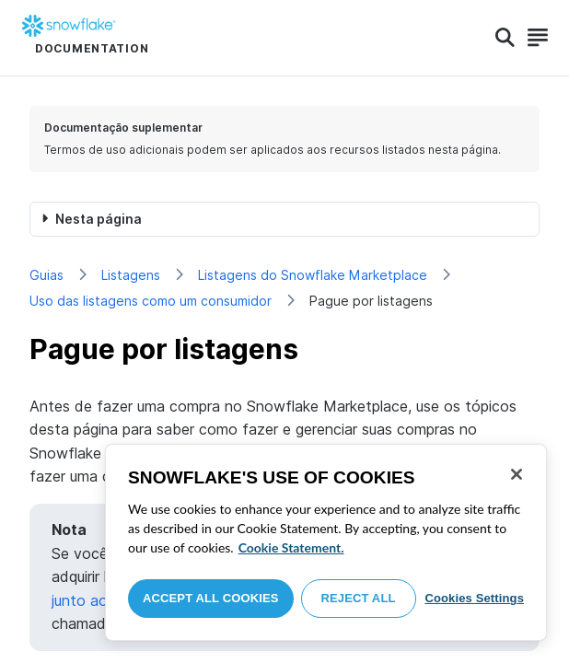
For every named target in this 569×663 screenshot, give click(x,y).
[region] (326, 542)
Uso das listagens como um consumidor (150, 300)
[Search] (505, 38)
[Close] (516, 474)
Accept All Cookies (211, 598)
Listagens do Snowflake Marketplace (312, 275)
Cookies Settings (474, 598)
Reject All (358, 598)
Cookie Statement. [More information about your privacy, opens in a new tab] (291, 547)
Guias (46, 275)
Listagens (130, 275)
